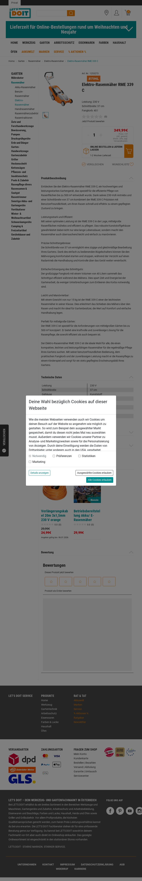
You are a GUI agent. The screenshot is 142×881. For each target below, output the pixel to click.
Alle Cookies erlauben (100, 479)
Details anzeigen (39, 472)
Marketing (38, 462)
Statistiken (88, 456)
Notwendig (39, 456)
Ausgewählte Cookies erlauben (94, 472)
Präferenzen (64, 456)
